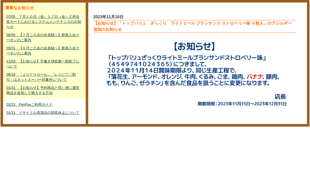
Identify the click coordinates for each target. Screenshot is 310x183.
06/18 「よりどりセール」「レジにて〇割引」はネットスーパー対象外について (41, 77)
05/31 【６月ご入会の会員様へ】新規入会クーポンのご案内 (42, 50)
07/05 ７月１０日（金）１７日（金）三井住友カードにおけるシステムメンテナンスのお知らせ (43, 21)
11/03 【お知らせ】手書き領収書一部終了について (42, 63)
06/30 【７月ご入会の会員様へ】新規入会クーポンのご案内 (42, 37)
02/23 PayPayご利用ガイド (29, 104)
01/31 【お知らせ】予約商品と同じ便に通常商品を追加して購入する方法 (42, 90)
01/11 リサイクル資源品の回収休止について (42, 113)
